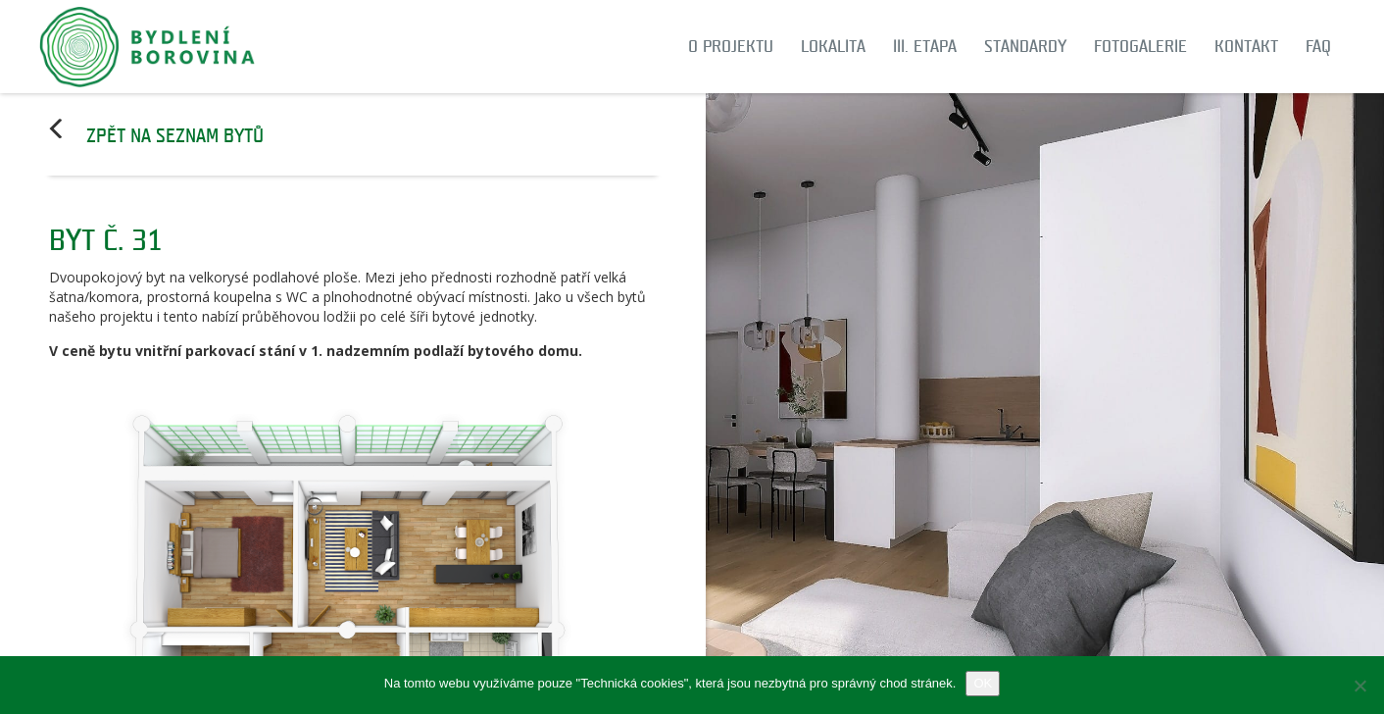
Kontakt (1246, 46)
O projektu (730, 46)
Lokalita (833, 46)
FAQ (1318, 46)
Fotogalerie (1140, 46)
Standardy (1025, 46)
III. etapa (925, 46)
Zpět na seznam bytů (175, 136)
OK (982, 683)
